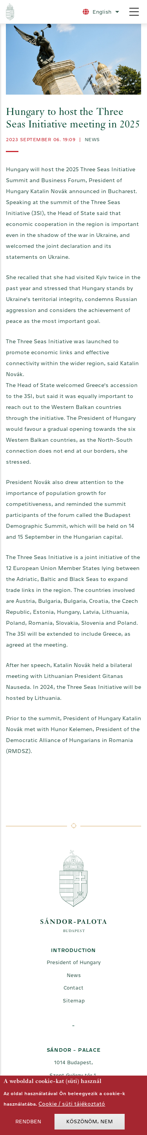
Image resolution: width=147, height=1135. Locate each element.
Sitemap (74, 1000)
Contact (73, 987)
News (92, 139)
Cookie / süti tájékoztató (71, 1105)
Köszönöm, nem (89, 1123)
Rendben (28, 1123)
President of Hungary (74, 962)
